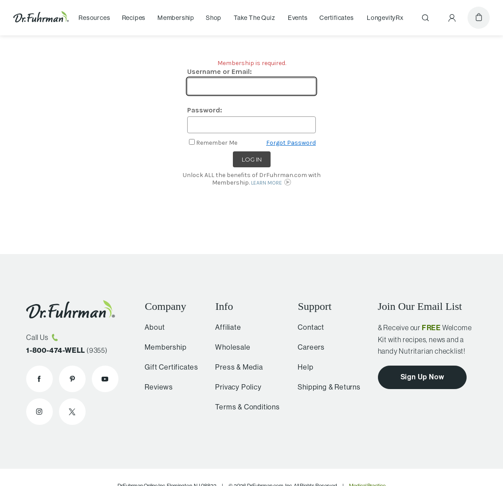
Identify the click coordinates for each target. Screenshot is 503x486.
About (152, 327)
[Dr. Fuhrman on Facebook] (39, 379)
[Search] (425, 18)
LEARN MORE (266, 183)
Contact (307, 327)
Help (302, 367)
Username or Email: (219, 71)
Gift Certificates (169, 367)
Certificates (336, 17)
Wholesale (228, 347)
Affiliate (224, 327)
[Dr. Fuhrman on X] (72, 411)
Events (298, 17)
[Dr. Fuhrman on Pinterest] (72, 379)
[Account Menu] (452, 18)
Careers (307, 347)
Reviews (156, 387)
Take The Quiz (254, 17)
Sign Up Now (422, 377)
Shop (213, 17)
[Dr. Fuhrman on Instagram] (39, 411)
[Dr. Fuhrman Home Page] (41, 17)
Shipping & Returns (325, 387)
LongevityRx (385, 17)
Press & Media (235, 367)
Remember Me (216, 143)
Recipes (134, 17)
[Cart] (479, 18)
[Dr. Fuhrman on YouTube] (105, 379)
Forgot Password (291, 143)
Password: (204, 110)
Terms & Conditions (243, 407)
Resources (94, 17)
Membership (175, 17)
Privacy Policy (234, 387)
